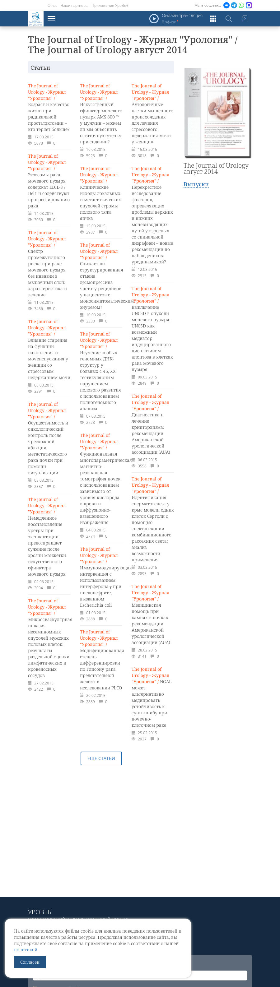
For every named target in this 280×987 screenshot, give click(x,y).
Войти (244, 18)
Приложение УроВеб (109, 5)
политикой (25, 949)
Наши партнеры (74, 5)
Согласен (30, 962)
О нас (52, 5)
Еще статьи (101, 758)
